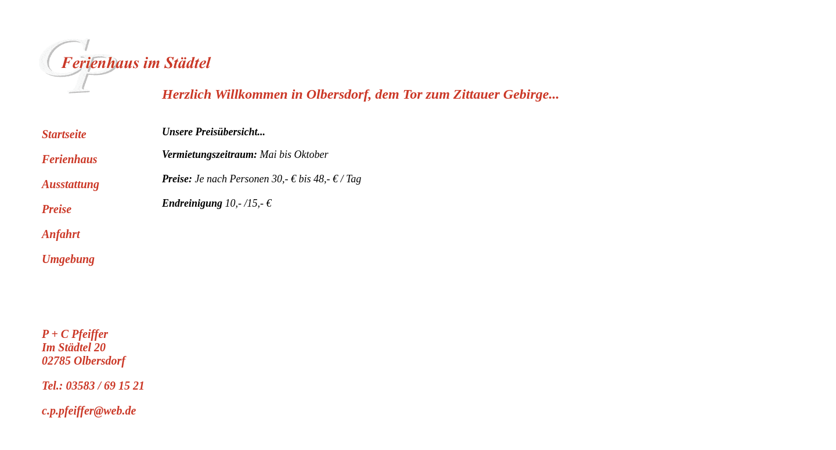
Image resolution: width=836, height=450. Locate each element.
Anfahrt (61, 234)
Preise (56, 209)
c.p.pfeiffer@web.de (89, 410)
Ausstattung (70, 184)
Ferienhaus (70, 159)
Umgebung (68, 259)
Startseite (64, 134)
